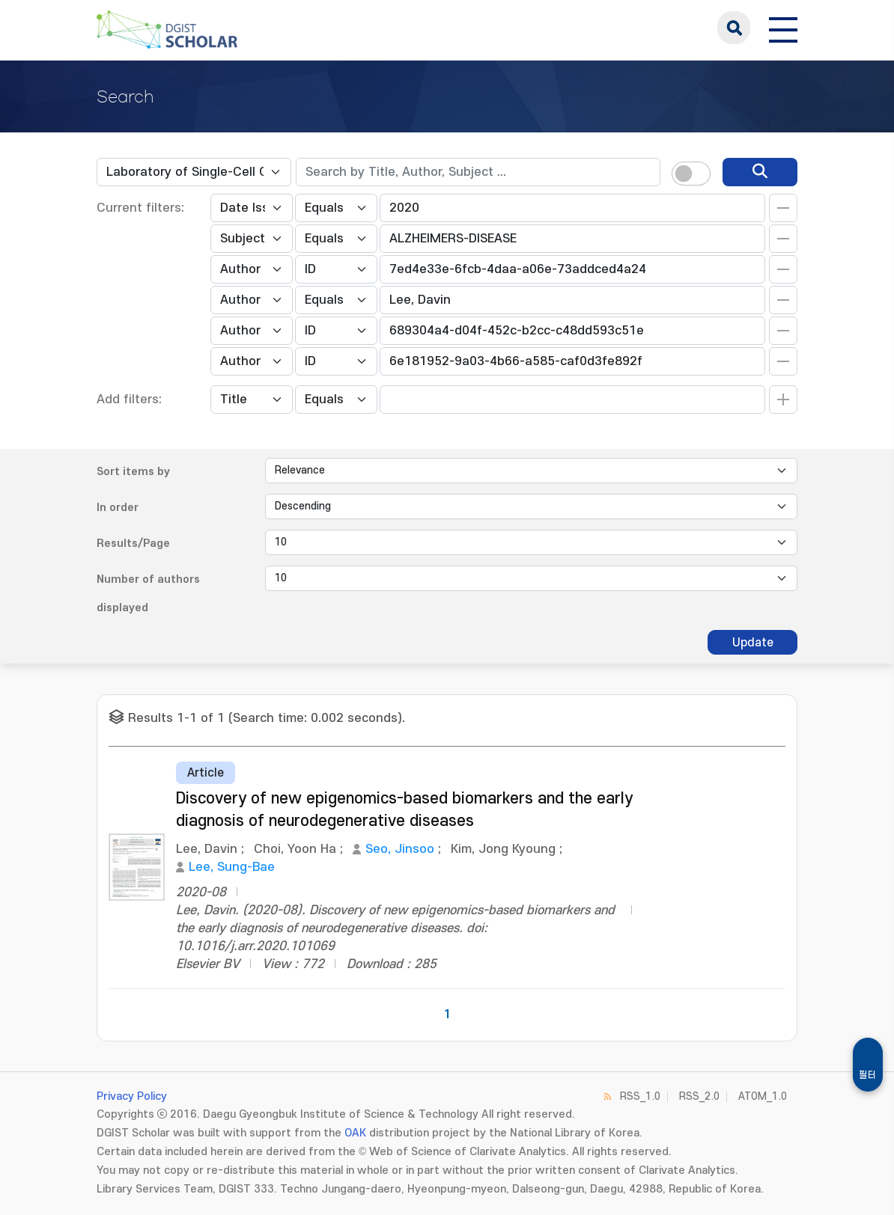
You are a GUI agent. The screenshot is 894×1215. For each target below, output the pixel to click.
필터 (868, 1075)
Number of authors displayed (148, 593)
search (733, 27)
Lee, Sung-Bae (232, 867)
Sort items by (133, 471)
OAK (355, 1133)
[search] (760, 172)
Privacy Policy (132, 1096)
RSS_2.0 (699, 1096)
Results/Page (133, 543)
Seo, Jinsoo (399, 849)
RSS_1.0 (640, 1096)
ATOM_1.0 (762, 1096)
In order (118, 507)
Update (752, 642)
